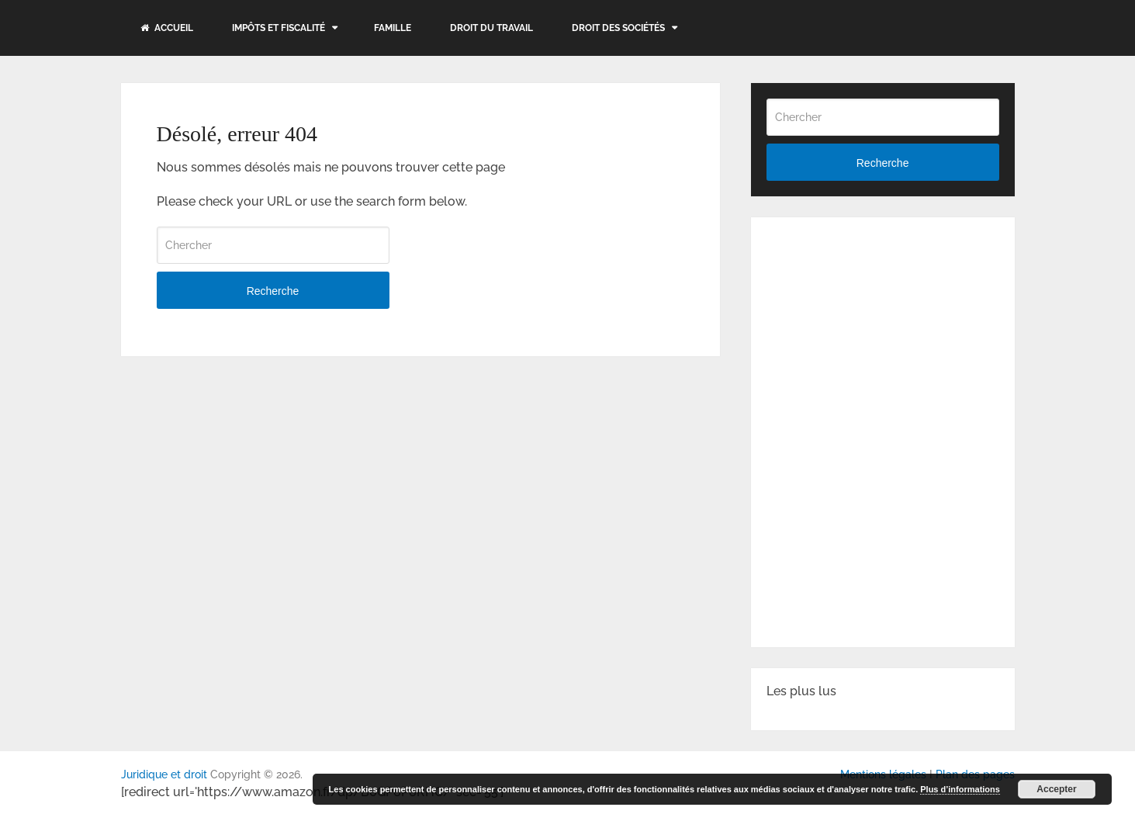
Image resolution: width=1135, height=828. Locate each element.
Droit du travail (491, 28)
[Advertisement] (882, 330)
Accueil (166, 28)
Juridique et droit (164, 774)
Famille (392, 28)
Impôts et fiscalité (278, 28)
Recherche (273, 291)
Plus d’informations (960, 789)
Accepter (1056, 789)
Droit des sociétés (618, 28)
